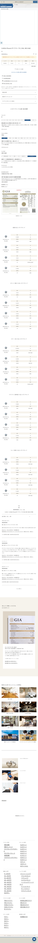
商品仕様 (4, 92)
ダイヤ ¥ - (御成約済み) (3, 5)
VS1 (10, 138)
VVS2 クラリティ (8, 905)
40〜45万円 (7, 888)
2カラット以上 (24, 866)
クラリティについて (5, 147)
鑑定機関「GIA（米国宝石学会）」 (10, 661)
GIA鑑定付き (24, 916)
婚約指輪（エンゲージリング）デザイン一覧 (15, 935)
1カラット (22, 862)
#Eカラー (13, 88)
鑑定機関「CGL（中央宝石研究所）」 (11, 663)
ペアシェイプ (24, 878)
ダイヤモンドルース (9, 853)
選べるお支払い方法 (7, 83)
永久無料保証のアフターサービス (9, 81)
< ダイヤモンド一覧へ (5, 8)
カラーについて (4, 129)
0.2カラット (23, 845)
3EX (14, 156)
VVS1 (22, 138)
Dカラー (6, 927)
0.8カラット (23, 857)
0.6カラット (23, 853)
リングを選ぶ (16, 4)
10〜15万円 (7, 876)
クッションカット (25, 886)
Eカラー (6, 925)
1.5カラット (23, 864)
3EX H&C (31, 156)
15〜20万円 (7, 878)
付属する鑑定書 (5, 181)
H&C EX (23, 156)
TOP (5, 935)
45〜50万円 (7, 891)
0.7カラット (23, 855)
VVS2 (16, 138)
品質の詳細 (33, 66)
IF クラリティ (7, 909)
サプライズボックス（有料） (8, 101)
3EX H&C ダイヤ (25, 907)
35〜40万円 (7, 886)
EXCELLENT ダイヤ (26, 900)
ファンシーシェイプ (25, 873)
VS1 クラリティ (8, 902)
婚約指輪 (7, 845)
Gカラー (6, 921)
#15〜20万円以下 (10, 577)
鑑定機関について (5, 184)
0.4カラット (23, 849)
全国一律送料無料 (6, 76)
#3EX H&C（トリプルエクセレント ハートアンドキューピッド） (12, 531)
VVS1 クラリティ (8, 907)
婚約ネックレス (8, 847)
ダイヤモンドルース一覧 (30, 935)
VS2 (4, 138)
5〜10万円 (7, 873)
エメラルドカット (25, 880)
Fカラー (6, 923)
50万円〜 (7, 893)
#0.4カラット (4, 86)
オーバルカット (25, 888)
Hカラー (6, 919)
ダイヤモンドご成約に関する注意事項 (19, 72)
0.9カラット (23, 859)
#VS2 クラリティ (8, 88)
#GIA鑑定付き (15, 86)
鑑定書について (4, 186)
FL (33, 138)
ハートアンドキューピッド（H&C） (7, 166)
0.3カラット (23, 847)
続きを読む (7, 126)
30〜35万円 (7, 884)
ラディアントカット (26, 891)
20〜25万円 (7, 880)
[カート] (4, 2)
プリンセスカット (25, 876)
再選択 (6, 6)
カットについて (4, 165)
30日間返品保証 (6, 78)
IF (27, 138)
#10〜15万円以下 (9, 86)
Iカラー (6, 916)
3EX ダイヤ (23, 902)
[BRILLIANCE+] (19, 2)
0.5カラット (23, 851)
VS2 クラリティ (8, 900)
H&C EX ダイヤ (24, 905)
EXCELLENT (6, 156)
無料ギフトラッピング (7, 96)
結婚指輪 (7, 855)
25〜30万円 (7, 882)
